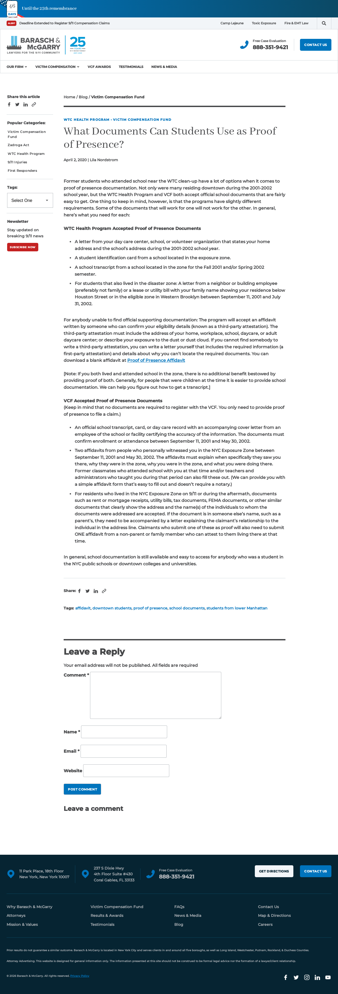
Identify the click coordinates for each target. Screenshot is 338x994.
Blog (83, 97)
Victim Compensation (55, 67)
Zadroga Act (18, 145)
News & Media (164, 67)
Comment (76, 675)
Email (71, 751)
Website (73, 770)
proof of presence (150, 608)
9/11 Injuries (17, 162)
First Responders (22, 171)
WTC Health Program (87, 120)
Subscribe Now (23, 247)
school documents (187, 608)
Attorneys (16, 915)
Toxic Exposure (264, 23)
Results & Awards (107, 915)
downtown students (112, 608)
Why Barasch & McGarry (29, 906)
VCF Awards (99, 67)
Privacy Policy (79, 976)
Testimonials (131, 67)
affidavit (83, 608)
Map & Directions (274, 915)
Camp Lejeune (231, 23)
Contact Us (315, 45)
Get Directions (274, 871)
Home (69, 97)
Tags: (12, 187)
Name (72, 731)
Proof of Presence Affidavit (156, 360)
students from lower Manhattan (236, 608)
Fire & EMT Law (296, 23)
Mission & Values (22, 924)
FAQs (179, 906)
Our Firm (15, 67)
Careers (265, 924)
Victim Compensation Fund (142, 120)
